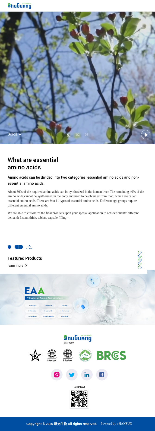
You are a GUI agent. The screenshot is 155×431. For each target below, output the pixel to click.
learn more (18, 265)
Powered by (108, 423)
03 (86, 134)
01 (68, 134)
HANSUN (125, 423)
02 (77, 134)
